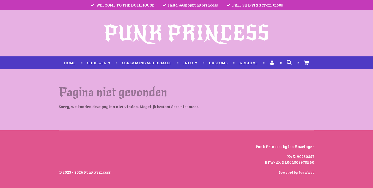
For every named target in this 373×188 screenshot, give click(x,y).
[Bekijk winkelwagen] (306, 62)
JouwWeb (306, 172)
